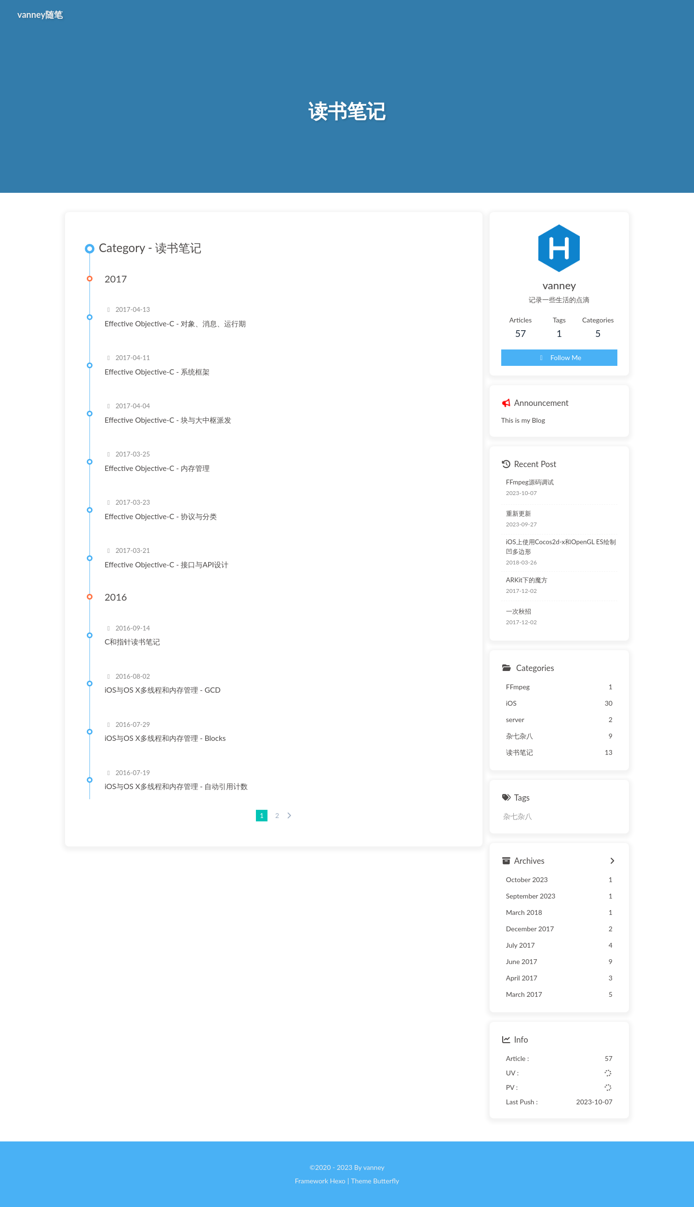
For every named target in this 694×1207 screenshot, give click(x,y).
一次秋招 (518, 611)
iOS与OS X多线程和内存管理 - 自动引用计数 (176, 786)
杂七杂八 (517, 816)
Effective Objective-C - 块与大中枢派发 (168, 420)
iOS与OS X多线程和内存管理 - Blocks (165, 738)
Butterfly (386, 1181)
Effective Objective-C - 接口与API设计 (166, 564)
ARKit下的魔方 (526, 580)
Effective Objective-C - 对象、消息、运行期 (175, 323)
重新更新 (518, 513)
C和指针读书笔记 (132, 641)
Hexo (337, 1181)
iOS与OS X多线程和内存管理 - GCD (163, 689)
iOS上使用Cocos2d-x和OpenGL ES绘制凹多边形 (561, 546)
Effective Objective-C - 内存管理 (157, 468)
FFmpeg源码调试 (530, 482)
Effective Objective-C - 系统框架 (157, 371)
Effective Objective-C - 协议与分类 (161, 516)
